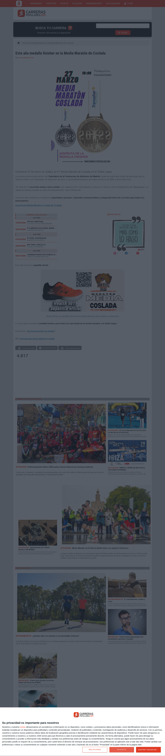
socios (23, 727)
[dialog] (82, 732)
